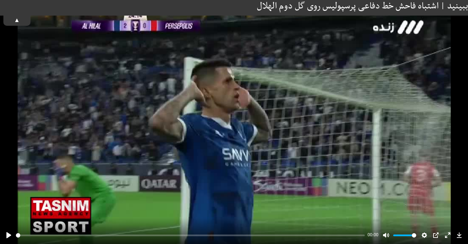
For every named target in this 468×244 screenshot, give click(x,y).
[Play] (8, 235)
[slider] (190, 235)
